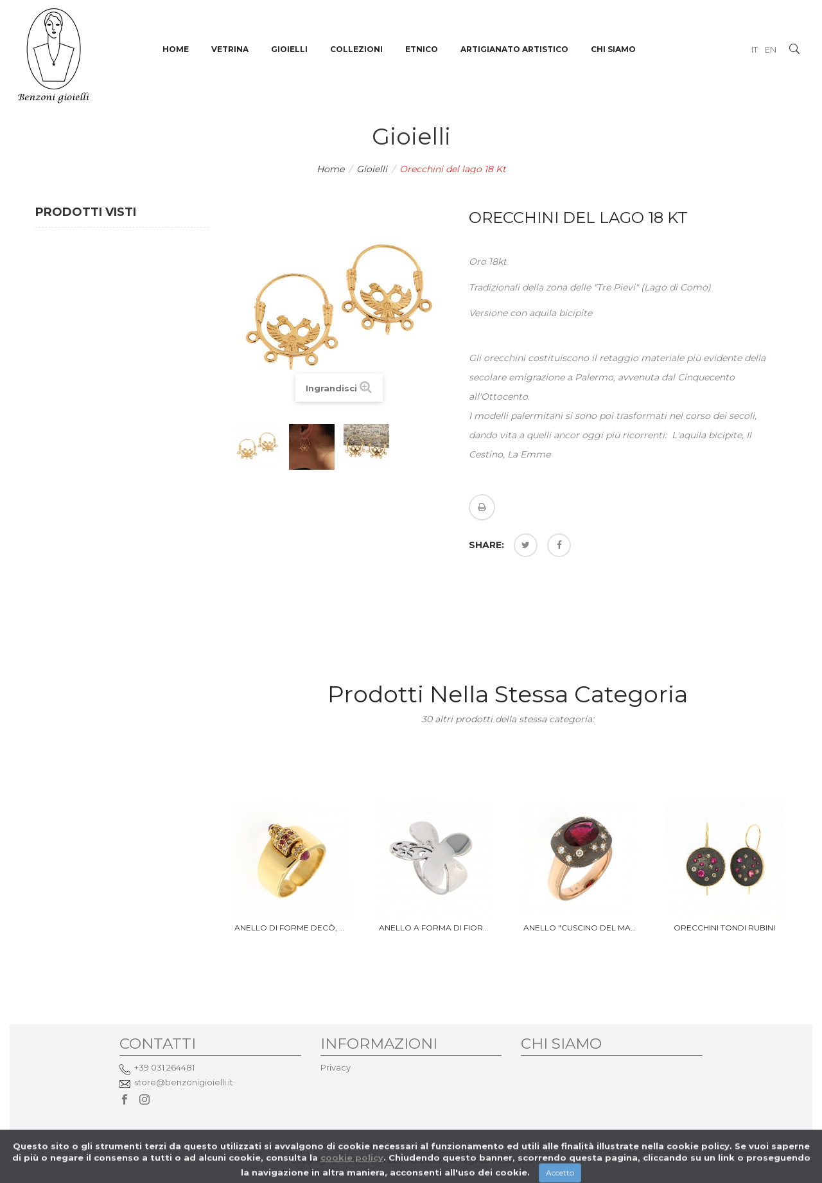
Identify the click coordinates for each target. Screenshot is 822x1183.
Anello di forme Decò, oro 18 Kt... (290, 927)
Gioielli (371, 169)
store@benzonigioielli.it (183, 1082)
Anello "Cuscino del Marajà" (579, 927)
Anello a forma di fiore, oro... (435, 927)
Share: (486, 545)
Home (330, 169)
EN (770, 49)
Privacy (335, 1067)
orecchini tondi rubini (724, 927)
